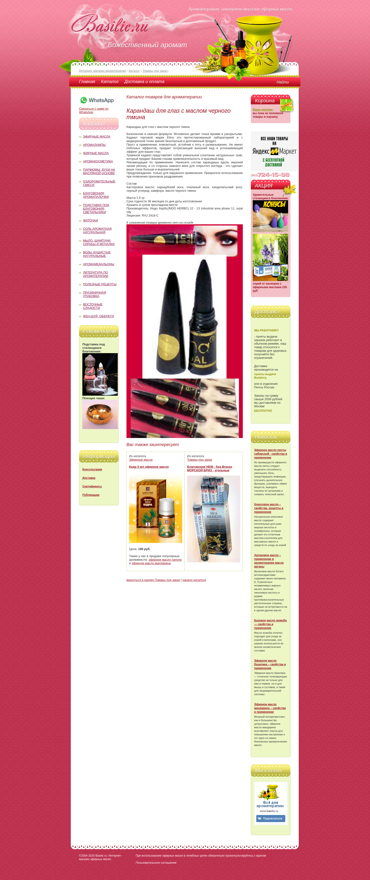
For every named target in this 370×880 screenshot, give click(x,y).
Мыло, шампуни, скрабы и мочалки (99, 242)
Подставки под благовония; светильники (96, 208)
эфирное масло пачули (165, 559)
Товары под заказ (199, 459)
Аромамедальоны (98, 264)
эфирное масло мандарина (151, 563)
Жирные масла (96, 153)
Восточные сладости (93, 306)
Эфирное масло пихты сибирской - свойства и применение (270, 453)
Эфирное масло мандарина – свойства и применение (270, 708)
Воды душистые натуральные (97, 254)
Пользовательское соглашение (156, 862)
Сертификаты (92, 486)
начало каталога (194, 580)
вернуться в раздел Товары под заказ (153, 580)
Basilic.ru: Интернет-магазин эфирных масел (100, 857)
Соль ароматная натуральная (97, 230)
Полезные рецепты (100, 284)
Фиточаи (90, 220)
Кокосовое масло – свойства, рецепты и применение (268, 508)
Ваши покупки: (263, 109)
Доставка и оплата (144, 81)
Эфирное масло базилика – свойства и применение (270, 664)
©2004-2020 (87, 855)
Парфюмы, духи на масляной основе (99, 171)
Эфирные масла (96, 136)
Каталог (109, 81)
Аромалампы (94, 145)
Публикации (90, 495)
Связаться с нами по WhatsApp (96, 108)
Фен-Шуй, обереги (98, 316)
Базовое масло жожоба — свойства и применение (270, 624)
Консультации (92, 469)
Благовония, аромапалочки (96, 195)
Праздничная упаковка (94, 294)
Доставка (88, 478)
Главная (87, 81)
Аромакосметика (98, 161)
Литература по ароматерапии (95, 274)
